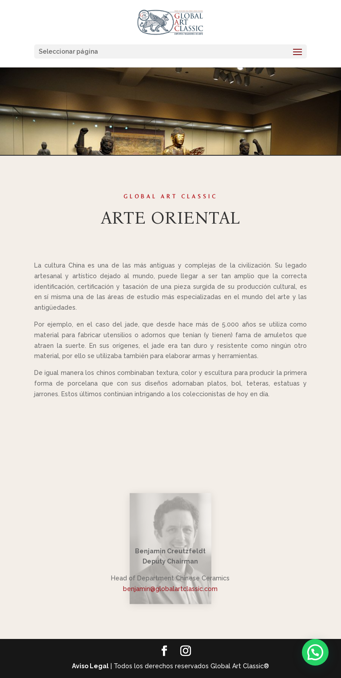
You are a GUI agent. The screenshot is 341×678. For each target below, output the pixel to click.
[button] (315, 652)
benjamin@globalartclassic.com (170, 588)
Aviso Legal (90, 666)
